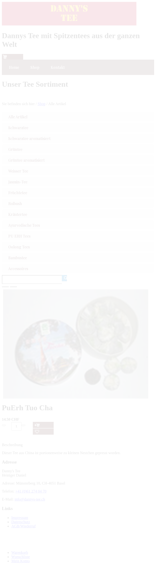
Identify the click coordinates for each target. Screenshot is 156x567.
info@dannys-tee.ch (30, 499)
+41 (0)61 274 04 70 (30, 491)
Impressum (19, 518)
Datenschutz (20, 522)
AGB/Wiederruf (23, 526)
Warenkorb (19, 553)
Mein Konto (20, 561)
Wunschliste (20, 557)
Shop (42, 104)
